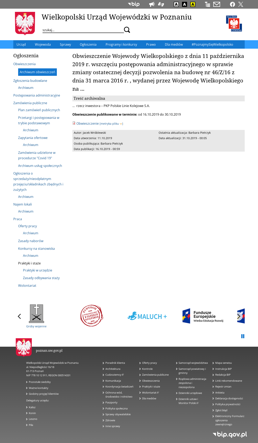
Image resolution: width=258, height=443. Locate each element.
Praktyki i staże (151, 386)
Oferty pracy (149, 363)
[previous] (19, 316)
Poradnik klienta (115, 363)
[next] (238, 316)
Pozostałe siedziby (40, 382)
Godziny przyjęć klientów (44, 394)
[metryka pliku (111, 123)
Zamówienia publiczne (155, 374)
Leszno (33, 419)
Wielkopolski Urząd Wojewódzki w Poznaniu (117, 17)
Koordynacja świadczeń (119, 386)
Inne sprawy (112, 426)
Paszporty (111, 402)
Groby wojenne (36, 316)
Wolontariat (150, 392)
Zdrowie (110, 420)
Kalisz (32, 407)
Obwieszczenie (87, 123)
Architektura (112, 369)
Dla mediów (149, 398)
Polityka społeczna (116, 408)
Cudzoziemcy (114, 374)
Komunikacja (113, 380)
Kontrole (147, 369)
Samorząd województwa (193, 363)
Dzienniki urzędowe (190, 393)
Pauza (243, 336)
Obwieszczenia (151, 380)
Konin (32, 413)
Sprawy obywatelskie (118, 414)
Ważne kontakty (38, 388)
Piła (31, 425)
